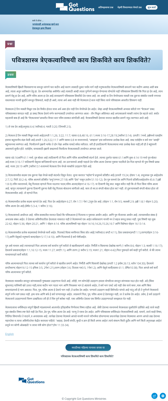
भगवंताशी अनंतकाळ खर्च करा (45, 24)
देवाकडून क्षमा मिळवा (41, 28)
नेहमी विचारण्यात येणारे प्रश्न (129, 7)
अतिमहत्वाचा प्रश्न (105, 7)
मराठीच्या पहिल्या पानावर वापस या (88, 347)
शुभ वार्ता (152, 7)
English (9, 334)
